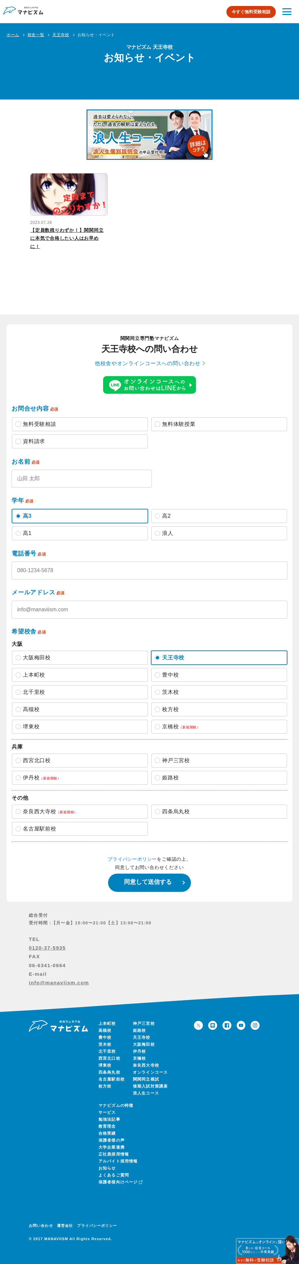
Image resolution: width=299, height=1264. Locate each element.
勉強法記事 (109, 1119)
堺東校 (105, 1065)
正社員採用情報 (113, 1154)
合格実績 (107, 1133)
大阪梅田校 (144, 1044)
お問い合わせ (41, 1226)
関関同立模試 (146, 1079)
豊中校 (105, 1037)
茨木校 (105, 1044)
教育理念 (107, 1126)
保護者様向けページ (120, 1182)
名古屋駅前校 (111, 1079)
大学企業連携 (111, 1147)
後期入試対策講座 (150, 1086)
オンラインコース (150, 1072)
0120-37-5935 (47, 948)
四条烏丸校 (109, 1072)
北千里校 (107, 1051)
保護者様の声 (111, 1140)
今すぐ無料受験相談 (251, 11)
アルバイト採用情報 (118, 1161)
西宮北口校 (109, 1058)
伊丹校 (139, 1051)
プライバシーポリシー (132, 859)
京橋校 (139, 1058)
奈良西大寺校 (146, 1065)
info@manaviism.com (59, 982)
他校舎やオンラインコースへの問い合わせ (148, 363)
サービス (107, 1112)
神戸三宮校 (144, 1023)
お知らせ (107, 1168)
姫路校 (139, 1030)
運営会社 (65, 1226)
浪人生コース (146, 1093)
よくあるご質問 (113, 1175)
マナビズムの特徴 (116, 1105)
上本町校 (107, 1023)
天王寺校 (141, 1037)
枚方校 (105, 1086)
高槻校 (105, 1030)
